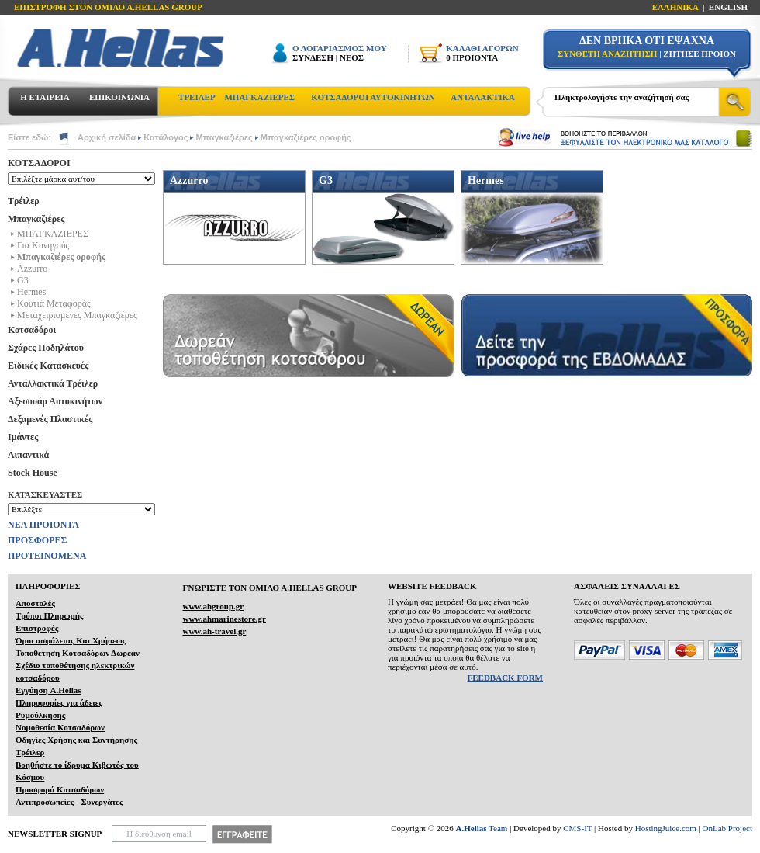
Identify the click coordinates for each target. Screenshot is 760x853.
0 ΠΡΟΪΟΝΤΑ (472, 57)
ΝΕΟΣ (352, 57)
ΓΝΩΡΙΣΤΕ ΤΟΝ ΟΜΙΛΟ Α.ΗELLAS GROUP (269, 587)
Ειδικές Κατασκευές (48, 365)
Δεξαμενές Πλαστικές (50, 419)
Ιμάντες (23, 437)
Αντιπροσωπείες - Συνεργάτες (69, 801)
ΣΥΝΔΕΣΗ (312, 57)
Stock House (32, 472)
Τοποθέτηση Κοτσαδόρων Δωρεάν (78, 652)
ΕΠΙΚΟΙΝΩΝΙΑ (119, 97)
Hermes (31, 291)
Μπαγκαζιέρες (223, 137)
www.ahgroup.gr (213, 606)
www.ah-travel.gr (214, 631)
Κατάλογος (165, 137)
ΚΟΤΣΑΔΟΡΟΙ (39, 163)
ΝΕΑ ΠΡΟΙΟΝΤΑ (43, 524)
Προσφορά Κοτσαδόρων (60, 789)
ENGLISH (728, 7)
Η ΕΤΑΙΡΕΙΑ (44, 97)
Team (482, 828)
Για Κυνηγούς (43, 245)
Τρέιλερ (24, 201)
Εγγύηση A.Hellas (48, 690)
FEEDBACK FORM (505, 677)
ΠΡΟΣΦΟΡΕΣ (37, 540)
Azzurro (32, 268)
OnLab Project (727, 828)
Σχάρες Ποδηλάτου (46, 347)
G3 (23, 280)
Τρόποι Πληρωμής (50, 615)
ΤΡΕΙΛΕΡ (197, 97)
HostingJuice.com (665, 828)
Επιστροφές (37, 628)
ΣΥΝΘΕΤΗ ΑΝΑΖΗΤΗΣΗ (607, 53)
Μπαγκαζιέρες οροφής (306, 137)
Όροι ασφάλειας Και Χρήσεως (71, 640)
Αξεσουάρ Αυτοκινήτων (55, 401)
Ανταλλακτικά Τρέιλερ (53, 383)
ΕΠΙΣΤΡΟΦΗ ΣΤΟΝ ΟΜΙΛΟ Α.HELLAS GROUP (108, 7)
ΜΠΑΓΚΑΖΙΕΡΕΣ (259, 97)
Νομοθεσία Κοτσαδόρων (60, 727)
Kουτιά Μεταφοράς (54, 303)
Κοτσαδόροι (32, 329)
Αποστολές (35, 603)
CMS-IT (577, 828)
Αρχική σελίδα (107, 137)
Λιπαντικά (28, 454)
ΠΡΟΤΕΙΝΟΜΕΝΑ (47, 555)
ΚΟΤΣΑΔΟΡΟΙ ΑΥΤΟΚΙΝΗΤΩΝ (372, 97)
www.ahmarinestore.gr (223, 618)
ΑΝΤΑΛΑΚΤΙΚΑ (483, 97)
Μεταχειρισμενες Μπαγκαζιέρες (77, 315)
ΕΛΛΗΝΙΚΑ (675, 7)
